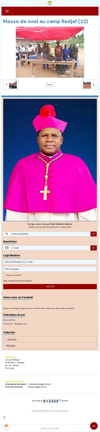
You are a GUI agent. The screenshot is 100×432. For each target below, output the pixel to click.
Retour (50, 84)
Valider (50, 286)
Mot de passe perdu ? (24, 281)
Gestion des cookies (50, 428)
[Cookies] (6, 425)
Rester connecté (13, 275)
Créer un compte (9, 281)
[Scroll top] (94, 426)
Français (11, 339)
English (10, 345)
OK (93, 233)
